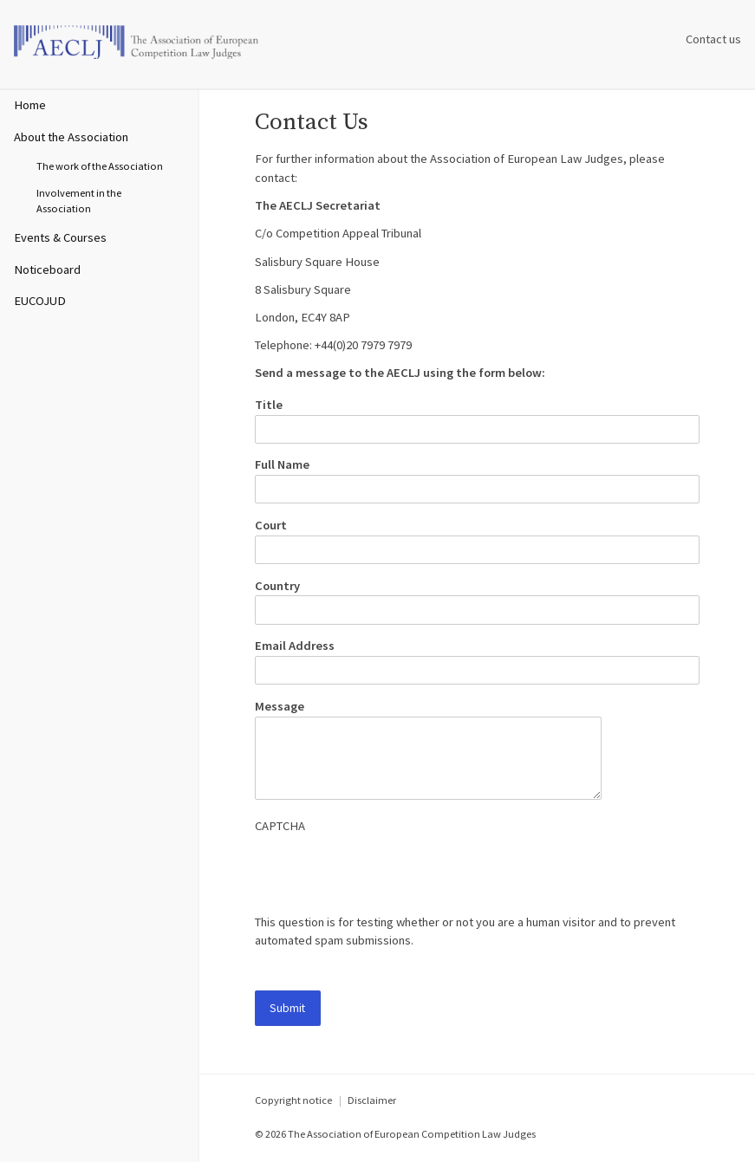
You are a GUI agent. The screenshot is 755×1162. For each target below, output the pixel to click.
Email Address (295, 645)
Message (279, 706)
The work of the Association (99, 165)
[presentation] (386, 879)
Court (271, 525)
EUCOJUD (40, 300)
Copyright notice (293, 1100)
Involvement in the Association (78, 201)
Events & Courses (60, 237)
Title (269, 404)
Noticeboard (47, 269)
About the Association (71, 137)
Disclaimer (372, 1100)
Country (277, 586)
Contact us (713, 39)
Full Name (282, 464)
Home (30, 105)
